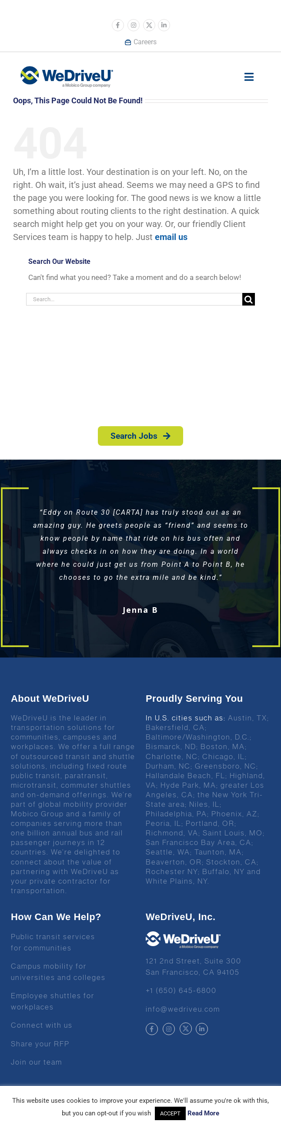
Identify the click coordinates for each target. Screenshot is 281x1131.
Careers (140, 42)
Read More (203, 1113)
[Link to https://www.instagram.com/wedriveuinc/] (133, 25)
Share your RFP (40, 1043)
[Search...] (134, 299)
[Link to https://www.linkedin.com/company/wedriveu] (164, 25)
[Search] (248, 299)
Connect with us (42, 1025)
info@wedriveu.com (183, 1009)
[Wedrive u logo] (66, 70)
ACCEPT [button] (170, 1113)
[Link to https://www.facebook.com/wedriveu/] (118, 25)
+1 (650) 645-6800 (181, 990)
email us (171, 237)
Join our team (36, 1062)
